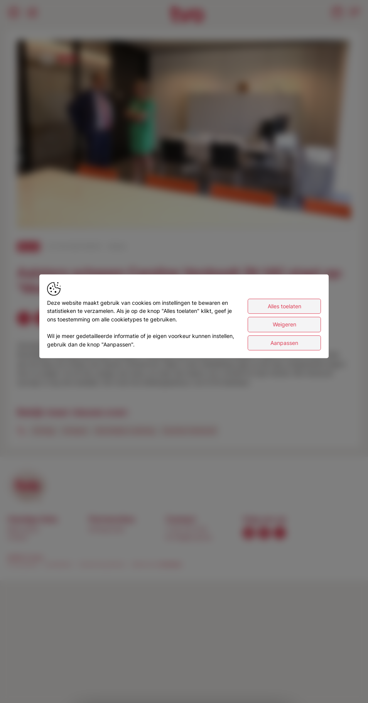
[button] (185, 135)
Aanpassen (284, 343)
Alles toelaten (284, 306)
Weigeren (284, 324)
